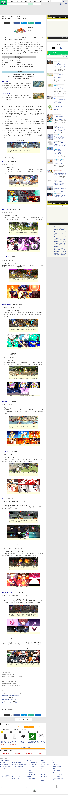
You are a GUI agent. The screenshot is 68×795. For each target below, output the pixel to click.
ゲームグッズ (29, 753)
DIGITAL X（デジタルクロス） (19, 770)
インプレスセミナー (17, 768)
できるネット (4, 778)
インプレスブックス (17, 776)
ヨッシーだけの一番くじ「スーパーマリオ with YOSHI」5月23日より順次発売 (60, 76)
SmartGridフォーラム (18, 762)
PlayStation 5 (18, 726)
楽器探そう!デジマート (33, 764)
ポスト (8, 22)
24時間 (54, 17)
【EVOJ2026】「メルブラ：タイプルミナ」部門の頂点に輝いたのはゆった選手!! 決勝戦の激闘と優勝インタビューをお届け (60, 249)
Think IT (3, 762)
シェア (18, 22)
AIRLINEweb (43, 762)
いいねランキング (62, 54)
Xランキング (53, 52)
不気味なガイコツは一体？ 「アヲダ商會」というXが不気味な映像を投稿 (60, 129)
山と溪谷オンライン (32, 772)
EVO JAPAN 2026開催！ (54, 224)
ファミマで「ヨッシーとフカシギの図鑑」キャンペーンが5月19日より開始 (60, 89)
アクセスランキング (54, 15)
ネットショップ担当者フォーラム (20, 764)
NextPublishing (16, 778)
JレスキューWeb (44, 768)
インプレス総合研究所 (6, 766)
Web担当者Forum (5, 764)
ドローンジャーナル (5, 770)
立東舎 (30, 768)
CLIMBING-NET (32, 774)
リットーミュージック (33, 762)
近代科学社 (29, 776)
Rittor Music (29, 760)
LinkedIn (39, 22)
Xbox (29, 726)
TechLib (42, 780)
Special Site (53, 38)
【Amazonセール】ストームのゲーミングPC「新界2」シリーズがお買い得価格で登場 (60, 137)
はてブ (25, 22)
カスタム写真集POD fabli (58, 776)
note (32, 22)
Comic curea (55, 764)
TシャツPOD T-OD (32, 766)
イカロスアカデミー (44, 770)
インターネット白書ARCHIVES (7, 781)
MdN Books (43, 774)
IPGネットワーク (55, 772)
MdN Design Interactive (45, 776)
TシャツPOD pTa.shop (57, 774)
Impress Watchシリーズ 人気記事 (57, 202)
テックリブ (42, 778)
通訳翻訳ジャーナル (44, 766)
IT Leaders (4, 768)
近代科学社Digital (32, 778)
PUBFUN (53, 768)
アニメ (40, 726)
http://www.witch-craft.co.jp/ (9, 699)
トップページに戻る (23, 719)
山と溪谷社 (29, 770)
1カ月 (65, 17)
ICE (52, 760)
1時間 (49, 17)
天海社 (54, 762)
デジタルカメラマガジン (6, 776)
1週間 (60, 17)
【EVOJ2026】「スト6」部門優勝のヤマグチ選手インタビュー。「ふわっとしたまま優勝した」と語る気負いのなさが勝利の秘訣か (60, 234)
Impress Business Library (18, 766)
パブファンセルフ (56, 770)
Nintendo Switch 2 (6, 726)
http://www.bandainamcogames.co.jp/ (11, 695)
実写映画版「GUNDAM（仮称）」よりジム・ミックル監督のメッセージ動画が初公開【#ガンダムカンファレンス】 (60, 191)
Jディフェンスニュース (45, 764)
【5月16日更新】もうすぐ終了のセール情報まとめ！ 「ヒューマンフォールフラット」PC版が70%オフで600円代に (60, 153)
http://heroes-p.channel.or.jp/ (9, 702)
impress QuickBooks (57, 766)
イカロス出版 (42, 760)
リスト (12, 22)
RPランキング (52, 54)
